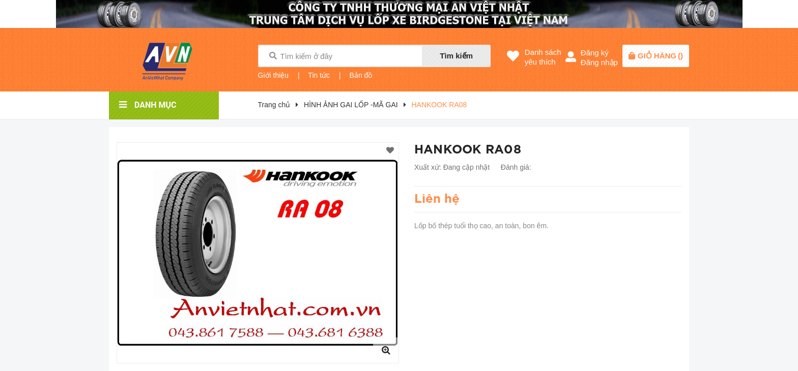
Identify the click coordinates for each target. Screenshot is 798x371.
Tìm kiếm (456, 55)
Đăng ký (595, 52)
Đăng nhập (599, 62)
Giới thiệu (273, 75)
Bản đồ (361, 75)
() (660, 55)
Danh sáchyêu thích (543, 57)
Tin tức (319, 75)
